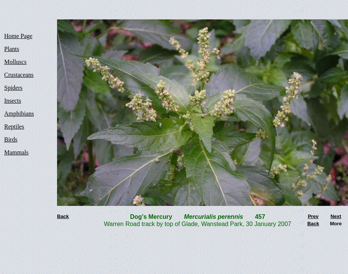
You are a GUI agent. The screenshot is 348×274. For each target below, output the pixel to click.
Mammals (16, 152)
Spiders (13, 87)
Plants (11, 49)
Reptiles (14, 126)
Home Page (18, 36)
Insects (12, 100)
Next (336, 216)
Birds (10, 139)
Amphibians (19, 113)
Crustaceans (18, 75)
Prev (313, 216)
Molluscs (15, 62)
